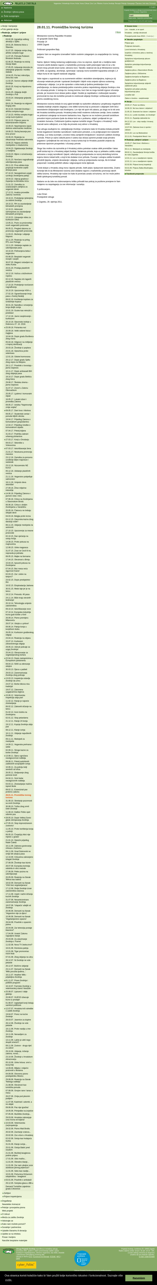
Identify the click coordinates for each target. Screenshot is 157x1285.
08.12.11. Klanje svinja (15, 730)
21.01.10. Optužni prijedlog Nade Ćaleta (17, 841)
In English (152, 7)
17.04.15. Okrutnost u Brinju (18, 559)
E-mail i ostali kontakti (147, 1257)
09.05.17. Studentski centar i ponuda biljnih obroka (18, 415)
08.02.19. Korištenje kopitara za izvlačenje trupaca (19, 300)
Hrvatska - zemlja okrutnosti (136, 33)
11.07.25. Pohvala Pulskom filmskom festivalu (17, 57)
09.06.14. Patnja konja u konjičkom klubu (16, 628)
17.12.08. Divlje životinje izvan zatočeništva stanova (19, 889)
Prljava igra (129, 43)
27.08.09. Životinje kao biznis (18, 863)
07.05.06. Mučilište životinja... (18, 1114)
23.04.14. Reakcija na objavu (18, 638)
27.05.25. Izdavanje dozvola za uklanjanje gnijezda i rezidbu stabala (19, 69)
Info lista (146, 3)
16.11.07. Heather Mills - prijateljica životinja (16, 976)
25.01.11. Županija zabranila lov (137, 118)
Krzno (72, 3)
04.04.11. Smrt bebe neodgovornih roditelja (15, 779)
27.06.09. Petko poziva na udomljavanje (17, 872)
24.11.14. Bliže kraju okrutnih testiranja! (18, 599)
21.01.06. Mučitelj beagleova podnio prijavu (18, 1154)
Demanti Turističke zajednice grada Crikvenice (18, 1187)
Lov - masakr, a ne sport (134, 29)
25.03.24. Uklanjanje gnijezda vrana (18, 99)
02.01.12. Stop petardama (17, 718)
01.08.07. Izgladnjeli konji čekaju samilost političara (20, 1004)
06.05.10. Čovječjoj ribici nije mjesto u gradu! (18, 835)
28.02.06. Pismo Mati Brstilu (18, 1128)
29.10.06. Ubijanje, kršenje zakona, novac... (17, 1052)
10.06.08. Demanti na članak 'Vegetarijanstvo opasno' (18, 917)
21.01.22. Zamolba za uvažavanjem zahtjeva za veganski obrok (16, 186)
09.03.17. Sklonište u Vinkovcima (15, 444)
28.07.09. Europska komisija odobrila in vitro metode (18, 867)
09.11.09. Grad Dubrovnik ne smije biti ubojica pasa (18, 852)
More (118, 32)
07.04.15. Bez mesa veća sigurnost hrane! (16, 570)
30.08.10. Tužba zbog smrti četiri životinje (17, 807)
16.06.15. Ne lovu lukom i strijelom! (138, 108)
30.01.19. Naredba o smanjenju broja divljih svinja (19, 306)
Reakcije (8, 36)
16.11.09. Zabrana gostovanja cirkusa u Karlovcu (18, 847)
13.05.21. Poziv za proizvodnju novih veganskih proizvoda (19, 224)
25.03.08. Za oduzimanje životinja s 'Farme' (16, 940)
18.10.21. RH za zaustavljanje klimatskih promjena (18, 205)
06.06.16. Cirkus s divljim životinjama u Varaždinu (16, 506)
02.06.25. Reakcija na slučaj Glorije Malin (18, 63)
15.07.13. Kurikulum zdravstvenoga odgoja (15, 642)
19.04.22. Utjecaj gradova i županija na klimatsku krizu (17, 180)
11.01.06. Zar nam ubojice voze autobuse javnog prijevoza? (19, 1166)
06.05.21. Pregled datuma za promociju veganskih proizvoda (19, 229)
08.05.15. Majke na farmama (18, 556)
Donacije (152, 3)
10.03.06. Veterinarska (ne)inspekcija (15, 1124)
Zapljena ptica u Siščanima (135, 73)
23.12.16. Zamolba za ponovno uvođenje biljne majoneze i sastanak (19, 459)
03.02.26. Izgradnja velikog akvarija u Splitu (17, 40)
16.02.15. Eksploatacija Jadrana (19, 585)
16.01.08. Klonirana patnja (17, 948)
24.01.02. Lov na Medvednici (136, 133)
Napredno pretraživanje (144, 18)
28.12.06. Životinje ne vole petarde (17, 1024)
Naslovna (8, 8)
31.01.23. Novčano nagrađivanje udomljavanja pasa (20, 161)
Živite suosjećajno (11, 16)
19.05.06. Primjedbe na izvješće (19, 1111)
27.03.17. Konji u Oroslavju (17, 439)
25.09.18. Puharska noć (16, 327)
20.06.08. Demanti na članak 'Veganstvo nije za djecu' (18, 912)
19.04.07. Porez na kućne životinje (17, 1015)
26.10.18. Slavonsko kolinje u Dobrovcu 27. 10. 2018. (18, 323)
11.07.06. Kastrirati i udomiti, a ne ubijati (19, 1103)
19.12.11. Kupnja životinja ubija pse (19, 725)
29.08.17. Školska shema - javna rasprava (17, 383)
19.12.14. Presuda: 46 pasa (17, 594)
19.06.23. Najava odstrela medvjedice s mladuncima (17, 144)
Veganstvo (57, 3)
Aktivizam (8, 20)
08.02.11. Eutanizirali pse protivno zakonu (16, 790)
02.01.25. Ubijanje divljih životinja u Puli (16, 93)
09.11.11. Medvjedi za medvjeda (15, 740)
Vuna (82, 3)
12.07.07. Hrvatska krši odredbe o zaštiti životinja (19, 1009)
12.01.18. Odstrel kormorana (18, 356)
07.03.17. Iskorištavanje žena (18, 448)
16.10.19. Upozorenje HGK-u (18, 290)
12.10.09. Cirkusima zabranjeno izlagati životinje (19, 858)
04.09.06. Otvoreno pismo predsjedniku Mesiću (17, 1075)
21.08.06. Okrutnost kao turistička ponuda (16, 1086)
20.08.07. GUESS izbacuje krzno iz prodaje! (17, 998)
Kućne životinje (108, 3)
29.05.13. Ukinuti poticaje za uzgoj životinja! (18, 648)
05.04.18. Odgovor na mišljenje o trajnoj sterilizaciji (19, 343)
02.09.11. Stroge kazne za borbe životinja (17, 751)
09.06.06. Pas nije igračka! (17, 1107)
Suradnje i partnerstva (11, 1227)
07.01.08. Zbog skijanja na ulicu (19, 957)
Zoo (91, 3)
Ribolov (100, 3)
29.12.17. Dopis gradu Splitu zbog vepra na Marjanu (18, 361)
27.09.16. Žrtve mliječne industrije (16, 489)
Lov (95, 3)
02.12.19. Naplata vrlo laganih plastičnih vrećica (18, 280)
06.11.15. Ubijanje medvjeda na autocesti (19, 526)
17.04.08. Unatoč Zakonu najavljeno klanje (16, 934)
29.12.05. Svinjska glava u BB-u (19, 1183)
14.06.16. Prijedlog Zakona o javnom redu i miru (18, 494)
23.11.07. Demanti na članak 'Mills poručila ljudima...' (18, 970)
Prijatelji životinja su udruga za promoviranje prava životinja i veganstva (140, 11)
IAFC (58, 1257)
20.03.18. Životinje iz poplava (18, 348)
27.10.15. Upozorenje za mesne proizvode (19, 532)
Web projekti (7, 1211)
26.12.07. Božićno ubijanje (17, 966)
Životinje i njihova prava (14, 12)
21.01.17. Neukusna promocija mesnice (19, 453)
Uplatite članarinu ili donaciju (14, 1231)
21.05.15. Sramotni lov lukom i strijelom (140, 112)
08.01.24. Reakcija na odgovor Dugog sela (19, 104)
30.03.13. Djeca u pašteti (16, 669)
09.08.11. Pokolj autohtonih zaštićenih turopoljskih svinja (18, 762)
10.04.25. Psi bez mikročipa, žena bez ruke (18, 76)
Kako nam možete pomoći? (14, 1224)
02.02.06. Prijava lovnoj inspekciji (138, 164)
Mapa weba (132, 18)
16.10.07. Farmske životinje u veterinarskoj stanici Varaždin (18, 987)
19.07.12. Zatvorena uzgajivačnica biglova (15, 691)
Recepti (118, 3)
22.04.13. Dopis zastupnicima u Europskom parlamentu (19, 659)
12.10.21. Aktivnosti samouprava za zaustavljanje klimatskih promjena (18, 211)
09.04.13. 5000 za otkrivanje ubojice (18, 665)
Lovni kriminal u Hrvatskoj (135, 49)
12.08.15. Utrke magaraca (17, 547)
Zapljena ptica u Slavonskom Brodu (139, 70)
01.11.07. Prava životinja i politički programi (17, 981)
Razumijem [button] (139, 1278)
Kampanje (131, 3)
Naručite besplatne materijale (14, 1240)
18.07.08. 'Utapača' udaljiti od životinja (18, 906)
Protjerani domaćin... (133, 46)
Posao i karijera (9, 1237)
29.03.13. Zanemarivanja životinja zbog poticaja (16, 674)
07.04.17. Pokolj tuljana (16, 431)
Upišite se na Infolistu (11, 1234)
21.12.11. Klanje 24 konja (16, 721)
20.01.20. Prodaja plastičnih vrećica (18, 269)
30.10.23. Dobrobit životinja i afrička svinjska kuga (18, 110)
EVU (30, 1257)
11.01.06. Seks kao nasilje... (18, 1171)
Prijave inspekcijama (13, 1196)
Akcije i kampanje (9, 26)
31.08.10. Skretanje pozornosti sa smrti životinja (19, 802)
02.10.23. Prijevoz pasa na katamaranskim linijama (17, 121)
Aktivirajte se (7, 1221)
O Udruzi (6, 1214)
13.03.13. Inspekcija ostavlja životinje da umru (18, 679)
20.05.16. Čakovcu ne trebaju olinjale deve (18, 511)
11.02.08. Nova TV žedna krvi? (19, 945)
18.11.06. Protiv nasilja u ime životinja (18, 1030)
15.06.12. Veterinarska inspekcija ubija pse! (15, 696)
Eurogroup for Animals (41, 1257)
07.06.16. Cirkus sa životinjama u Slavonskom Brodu (19, 500)
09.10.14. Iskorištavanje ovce (18, 609)
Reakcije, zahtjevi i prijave (14, 33)
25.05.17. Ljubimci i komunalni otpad (19, 395)
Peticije (124, 3)
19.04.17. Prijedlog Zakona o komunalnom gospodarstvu (18, 420)
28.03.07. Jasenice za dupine (18, 1020)
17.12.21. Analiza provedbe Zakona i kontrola (17, 193)
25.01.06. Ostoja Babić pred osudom (18, 1148)
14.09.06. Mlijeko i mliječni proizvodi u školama (17, 1069)
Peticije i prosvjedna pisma (13, 1207)
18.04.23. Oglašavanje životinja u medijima (19, 149)
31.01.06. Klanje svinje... (16, 1144)
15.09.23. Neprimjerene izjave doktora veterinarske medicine (19, 127)
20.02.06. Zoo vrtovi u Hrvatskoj (19, 1135)
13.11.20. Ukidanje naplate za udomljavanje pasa (18, 246)
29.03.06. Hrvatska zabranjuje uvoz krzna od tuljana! (18, 1118)
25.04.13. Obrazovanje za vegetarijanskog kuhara (17, 653)
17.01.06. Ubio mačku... (16, 1159)
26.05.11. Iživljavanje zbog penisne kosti (17, 773)
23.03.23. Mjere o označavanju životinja (19, 155)
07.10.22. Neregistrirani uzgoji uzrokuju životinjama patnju (18, 174)
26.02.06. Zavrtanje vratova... (18, 1132)
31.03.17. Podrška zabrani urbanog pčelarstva (17, 435)
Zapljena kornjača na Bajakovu (137, 77)
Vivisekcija (66, 3)
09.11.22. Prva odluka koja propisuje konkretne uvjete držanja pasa (17, 167)
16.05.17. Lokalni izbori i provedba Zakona (16, 400)
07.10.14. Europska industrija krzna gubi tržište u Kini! (18, 613)
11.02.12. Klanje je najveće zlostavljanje (17, 702)
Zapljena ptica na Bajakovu (135, 80)
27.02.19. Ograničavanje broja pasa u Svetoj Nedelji (19, 295)
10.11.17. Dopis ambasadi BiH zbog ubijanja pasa (19, 372)
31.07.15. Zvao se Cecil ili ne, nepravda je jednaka (18, 552)
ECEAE (53, 1257)
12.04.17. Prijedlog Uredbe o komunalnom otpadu (18, 426)
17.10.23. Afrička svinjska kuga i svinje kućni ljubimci (19, 116)
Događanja (6, 1201)
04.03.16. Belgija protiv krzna (18, 516)
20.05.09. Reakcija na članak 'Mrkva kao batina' (18, 878)
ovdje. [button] (8, 1280)
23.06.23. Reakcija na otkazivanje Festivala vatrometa (19, 138)
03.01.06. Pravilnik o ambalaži (19, 1180)
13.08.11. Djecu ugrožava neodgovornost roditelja (17, 757)
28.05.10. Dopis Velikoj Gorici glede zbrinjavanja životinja (18, 819)
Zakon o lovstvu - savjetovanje (137, 98)
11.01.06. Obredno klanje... (17, 1162)
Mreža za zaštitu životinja (13, 1217)
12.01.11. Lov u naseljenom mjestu (138, 158)
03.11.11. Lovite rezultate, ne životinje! (140, 115)
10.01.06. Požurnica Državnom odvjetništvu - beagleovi (19, 1175)
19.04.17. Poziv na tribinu (135, 105)
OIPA (18, 1258)
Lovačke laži (130, 95)
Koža (77, 3)
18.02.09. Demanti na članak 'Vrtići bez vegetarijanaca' (18, 884)
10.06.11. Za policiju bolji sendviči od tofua (16, 768)
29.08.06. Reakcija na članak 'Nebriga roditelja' (18, 1080)
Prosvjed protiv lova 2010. (135, 36)
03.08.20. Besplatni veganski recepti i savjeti (18, 258)
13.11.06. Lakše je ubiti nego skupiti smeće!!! (18, 1041)
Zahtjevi (7, 1193)
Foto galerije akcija (10, 29)
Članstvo (138, 3)
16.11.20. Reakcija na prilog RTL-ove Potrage (18, 241)
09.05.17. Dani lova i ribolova (18, 410)
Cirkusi (86, 3)
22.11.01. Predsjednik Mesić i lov (138, 136)
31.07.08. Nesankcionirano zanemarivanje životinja (17, 901)
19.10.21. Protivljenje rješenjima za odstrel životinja (19, 199)
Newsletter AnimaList (11, 1204)
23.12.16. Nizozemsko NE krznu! (17, 466)
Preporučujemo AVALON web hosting (140, 21)
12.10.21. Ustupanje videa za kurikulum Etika (18, 218)
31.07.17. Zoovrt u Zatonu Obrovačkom (17, 389)
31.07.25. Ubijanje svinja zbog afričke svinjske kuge (19, 51)
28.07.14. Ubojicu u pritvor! (17, 623)
